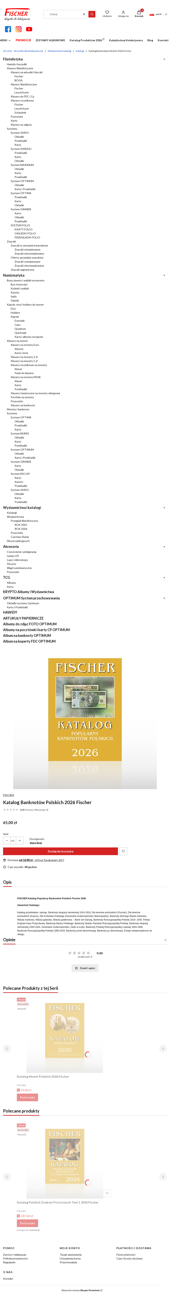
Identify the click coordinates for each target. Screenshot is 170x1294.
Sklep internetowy (80, 1290)
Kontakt (8, 1278)
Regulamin (9, 1262)
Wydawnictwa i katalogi (59, 50)
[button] (91, 14)
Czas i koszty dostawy (129, 1258)
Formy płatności (125, 1254)
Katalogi (80, 50)
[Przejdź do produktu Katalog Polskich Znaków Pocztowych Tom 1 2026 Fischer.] (65, 1160)
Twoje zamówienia (71, 1254)
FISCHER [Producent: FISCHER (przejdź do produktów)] (8, 795)
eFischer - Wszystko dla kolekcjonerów (23, 50)
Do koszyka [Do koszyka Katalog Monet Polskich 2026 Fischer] (27, 1097)
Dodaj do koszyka (60, 851)
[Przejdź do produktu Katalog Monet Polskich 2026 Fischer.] (65, 1034)
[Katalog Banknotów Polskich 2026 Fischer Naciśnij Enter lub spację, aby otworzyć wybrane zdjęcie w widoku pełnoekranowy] (85, 717)
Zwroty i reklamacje (14, 1254)
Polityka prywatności (15, 1258)
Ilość (6, 834)
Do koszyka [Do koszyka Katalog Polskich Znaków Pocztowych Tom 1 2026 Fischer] (27, 1223)
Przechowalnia (68, 1262)
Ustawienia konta (70, 1258)
